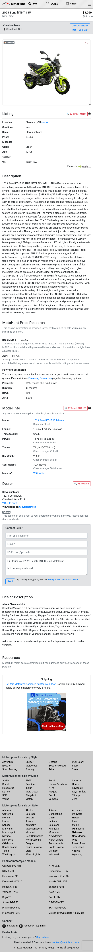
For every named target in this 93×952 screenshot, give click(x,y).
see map (45, 122)
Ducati (5, 784)
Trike (51, 769)
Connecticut (55, 813)
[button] (89, 113)
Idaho (5, 821)
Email (43, 925)
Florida (6, 817)
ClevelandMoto (27, 506)
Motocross (31, 765)
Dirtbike (53, 761)
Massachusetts (34, 828)
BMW (28, 780)
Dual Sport (78, 761)
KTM (51, 787)
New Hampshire (34, 836)
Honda (75, 784)
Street (75, 769)
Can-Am (76, 780)
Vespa (5, 799)
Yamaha (53, 799)
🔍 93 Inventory (81, 483)
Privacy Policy (46, 947)
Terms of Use (72, 579)
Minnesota (78, 828)
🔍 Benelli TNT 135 (75, 408)
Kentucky (31, 825)
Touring (30, 769)
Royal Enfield (79, 791)
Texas (5, 850)
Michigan (54, 828)
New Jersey (55, 836)
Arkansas (77, 810)
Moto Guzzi (32, 791)
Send (10, 581)
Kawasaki (77, 787)
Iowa (74, 821)
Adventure (7, 761)
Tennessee (78, 847)
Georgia (30, 817)
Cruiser (29, 761)
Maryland (7, 828)
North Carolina (33, 839)
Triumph (76, 795)
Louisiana (54, 825)
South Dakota (56, 847)
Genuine (30, 784)
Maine (75, 825)
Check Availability (80, 25)
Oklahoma (7, 843)
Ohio (74, 839)
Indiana (53, 821)
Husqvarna (8, 787)
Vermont (53, 850)
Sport (75, 765)
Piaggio (53, 791)
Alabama (7, 810)
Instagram (12, 925)
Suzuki (52, 795)
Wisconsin (54, 854)
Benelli (52, 780)
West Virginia (33, 854)
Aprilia (5, 780)
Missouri (30, 832)
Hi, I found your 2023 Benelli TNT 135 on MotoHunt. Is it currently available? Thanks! (46, 566)
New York (7, 839)
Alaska (29, 810)
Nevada (6, 836)
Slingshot (31, 795)
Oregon (30, 843)
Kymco (6, 791)
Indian (29, 787)
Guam (52, 817)
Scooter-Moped (57, 765)
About (75, 947)
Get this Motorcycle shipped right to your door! (31, 684)
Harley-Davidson (58, 784)
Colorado (31, 813)
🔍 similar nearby (76, 114)
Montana (54, 832)
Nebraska (77, 832)
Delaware (77, 813)
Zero (74, 799)
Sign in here (42, 937)
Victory (29, 799)
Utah (28, 850)
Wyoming (77, 854)
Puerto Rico (78, 843)
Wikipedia (38, 473)
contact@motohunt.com (65, 942)
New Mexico (79, 836)
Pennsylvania (56, 843)
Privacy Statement (56, 579)
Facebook (28, 925)
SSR (4, 795)
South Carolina (34, 847)
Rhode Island (9, 847)
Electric (6, 765)
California (7, 813)
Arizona (53, 810)
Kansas (6, 825)
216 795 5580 (80, 29)
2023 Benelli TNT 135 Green (48, 420)
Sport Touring (9, 769)
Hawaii (76, 817)
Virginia (76, 850)
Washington (8, 854)
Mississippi (8, 832)
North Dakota (56, 839)
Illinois (29, 821)
